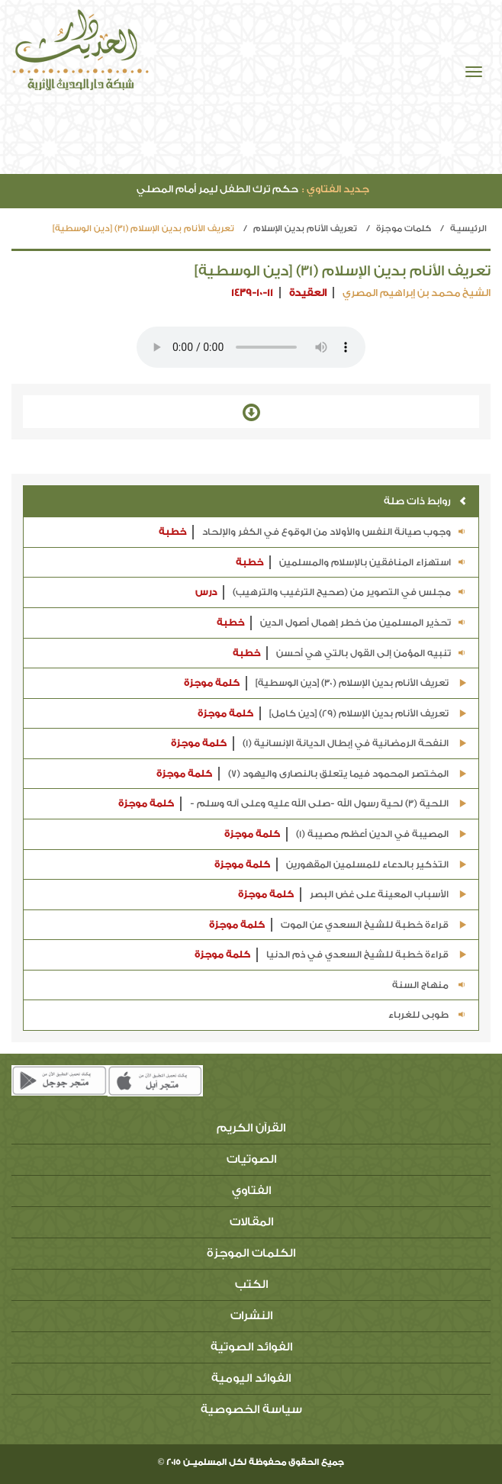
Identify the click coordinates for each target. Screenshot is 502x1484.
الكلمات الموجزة (251, 1253)
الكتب (251, 1284)
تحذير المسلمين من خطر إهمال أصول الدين (342, 623)
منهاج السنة (429, 985)
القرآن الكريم (251, 1128)
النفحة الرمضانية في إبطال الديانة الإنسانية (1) (319, 743)
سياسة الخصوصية (251, 1409)
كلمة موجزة (212, 683)
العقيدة (308, 292)
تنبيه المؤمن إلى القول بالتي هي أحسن (350, 653)
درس (206, 592)
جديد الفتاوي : (335, 189)
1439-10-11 (252, 292)
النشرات (251, 1315)
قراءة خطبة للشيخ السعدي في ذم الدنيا (331, 955)
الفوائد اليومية (251, 1378)
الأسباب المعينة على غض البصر (352, 894)
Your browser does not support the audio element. (251, 347)
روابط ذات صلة (425, 501)
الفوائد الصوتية (251, 1347)
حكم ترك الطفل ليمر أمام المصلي (253, 189)
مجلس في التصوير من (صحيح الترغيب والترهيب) (331, 592)
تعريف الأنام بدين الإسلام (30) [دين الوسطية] (325, 683)
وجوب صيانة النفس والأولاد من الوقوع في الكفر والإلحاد (313, 532)
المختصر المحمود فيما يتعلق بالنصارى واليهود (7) (311, 774)
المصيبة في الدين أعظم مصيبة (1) (345, 834)
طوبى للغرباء (427, 1014)
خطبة (172, 531)
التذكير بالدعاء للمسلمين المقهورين (340, 865)
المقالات (251, 1221)
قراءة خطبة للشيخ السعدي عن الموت (338, 925)
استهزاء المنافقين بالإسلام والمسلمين (351, 562)
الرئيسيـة (468, 228)
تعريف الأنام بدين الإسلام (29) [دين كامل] (332, 714)
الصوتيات (251, 1159)
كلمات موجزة (403, 228)
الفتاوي (251, 1190)
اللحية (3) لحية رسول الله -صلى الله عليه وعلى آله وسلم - (292, 804)
